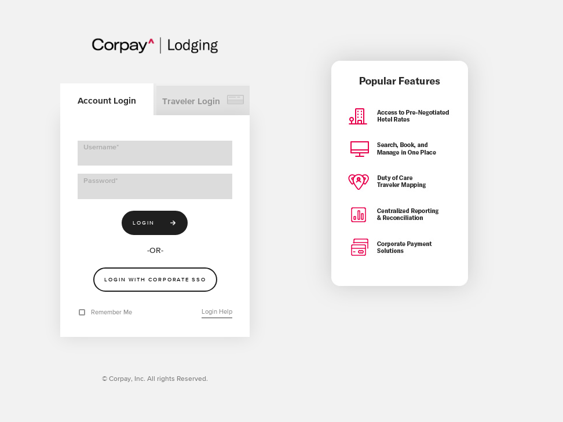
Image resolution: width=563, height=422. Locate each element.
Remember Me (111, 312)
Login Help (217, 311)
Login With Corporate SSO (155, 279)
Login (144, 222)
